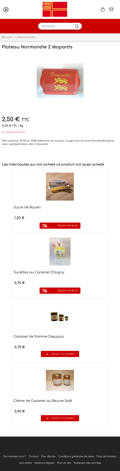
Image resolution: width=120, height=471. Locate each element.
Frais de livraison (107, 456)
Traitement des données (87, 463)
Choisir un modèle (62, 354)
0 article (103, 9)
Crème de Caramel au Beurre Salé (42, 401)
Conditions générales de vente (76, 456)
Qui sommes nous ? (14, 456)
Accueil (8, 37)
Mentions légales (44, 463)
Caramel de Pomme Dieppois (38, 336)
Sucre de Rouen (27, 207)
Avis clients (25, 463)
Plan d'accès (48, 456)
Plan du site (64, 463)
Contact (111, 9)
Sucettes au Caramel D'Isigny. (39, 272)
